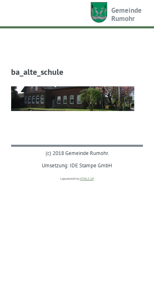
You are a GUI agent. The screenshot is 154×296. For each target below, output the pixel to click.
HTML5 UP (87, 178)
